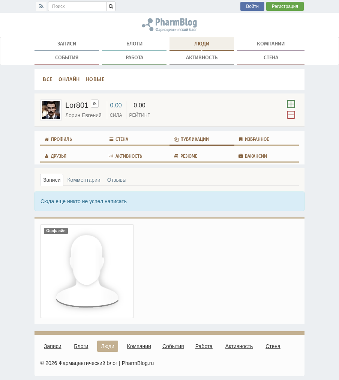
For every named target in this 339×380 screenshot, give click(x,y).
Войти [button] (252, 6)
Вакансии (252, 156)
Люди (201, 45)
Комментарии (83, 180)
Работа (134, 57)
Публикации (191, 139)
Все (47, 79)
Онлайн (69, 79)
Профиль (58, 139)
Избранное (253, 139)
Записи (66, 44)
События (67, 57)
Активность (202, 57)
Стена (271, 57)
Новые (95, 79)
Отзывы (116, 180)
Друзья (55, 156)
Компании (271, 44)
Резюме (185, 156)
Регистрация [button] (285, 6)
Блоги (134, 44)
